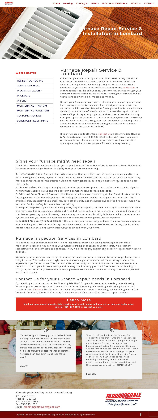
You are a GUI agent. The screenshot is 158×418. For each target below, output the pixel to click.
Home (56, 4)
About (134, 4)
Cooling (80, 4)
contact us (129, 87)
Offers (95, 4)
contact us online (93, 307)
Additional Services (113, 4)
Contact (149, 4)
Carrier (37, 289)
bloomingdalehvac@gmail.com (42, 407)
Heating (68, 4)
